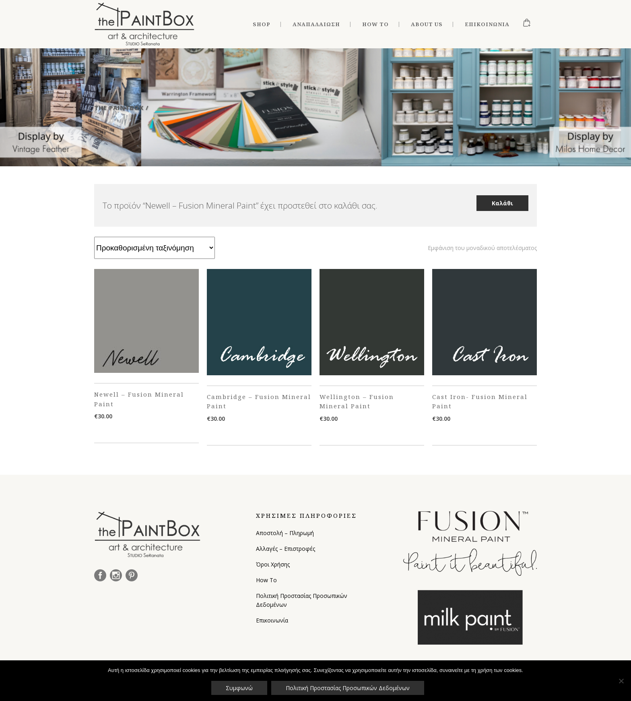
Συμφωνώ (239, 688)
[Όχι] (621, 681)
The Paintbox (119, 107)
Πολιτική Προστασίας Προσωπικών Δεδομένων (301, 600)
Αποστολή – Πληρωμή (285, 533)
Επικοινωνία (272, 620)
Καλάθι (502, 203)
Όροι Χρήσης (273, 564)
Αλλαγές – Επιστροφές (285, 548)
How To (266, 580)
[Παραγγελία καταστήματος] (154, 248)
